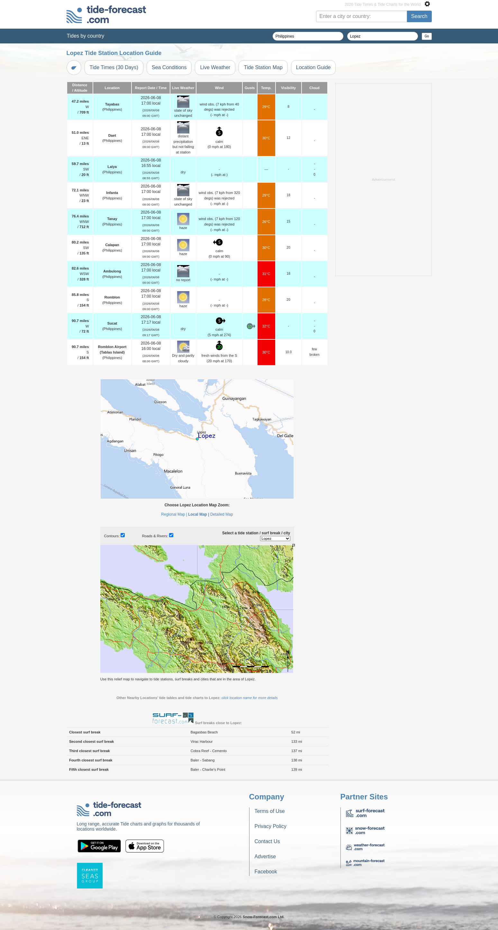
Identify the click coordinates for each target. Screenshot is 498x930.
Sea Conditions (169, 67)
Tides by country (85, 36)
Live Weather (215, 67)
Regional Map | (174, 514)
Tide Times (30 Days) (114, 67)
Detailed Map (221, 514)
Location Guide (313, 67)
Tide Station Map (263, 67)
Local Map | (198, 514)
